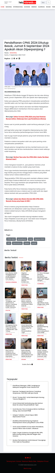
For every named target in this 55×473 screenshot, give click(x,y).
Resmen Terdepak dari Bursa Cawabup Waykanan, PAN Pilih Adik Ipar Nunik (27, 392)
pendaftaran (22, 239)
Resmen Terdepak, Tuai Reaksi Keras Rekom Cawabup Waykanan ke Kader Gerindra (11, 303)
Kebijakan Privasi (43, 461)
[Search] (44, 2)
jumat (34, 243)
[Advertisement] (27, 25)
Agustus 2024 (39, 239)
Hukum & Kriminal (11, 282)
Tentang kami (11, 461)
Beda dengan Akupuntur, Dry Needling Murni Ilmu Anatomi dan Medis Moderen (27, 353)
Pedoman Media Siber (29, 461)
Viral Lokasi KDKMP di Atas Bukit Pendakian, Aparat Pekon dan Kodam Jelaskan (28, 427)
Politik (8, 310)
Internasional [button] (18, 7)
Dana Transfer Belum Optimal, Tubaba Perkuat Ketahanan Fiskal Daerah (27, 303)
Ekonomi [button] (27, 7)
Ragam (23, 359)
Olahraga (40, 283)
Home (2, 7)
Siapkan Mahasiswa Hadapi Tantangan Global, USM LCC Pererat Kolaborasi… (26, 277)
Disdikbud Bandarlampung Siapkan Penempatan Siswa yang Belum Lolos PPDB (43, 328)
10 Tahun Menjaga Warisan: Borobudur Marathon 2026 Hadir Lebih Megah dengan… (43, 276)
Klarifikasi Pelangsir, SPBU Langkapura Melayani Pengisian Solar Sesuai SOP (26, 386)
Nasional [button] (9, 7)
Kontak (18, 461)
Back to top (27, 468)
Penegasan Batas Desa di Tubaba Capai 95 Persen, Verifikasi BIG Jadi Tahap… (11, 328)
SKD (8, 243)
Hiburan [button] (34, 7)
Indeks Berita (27, 364)
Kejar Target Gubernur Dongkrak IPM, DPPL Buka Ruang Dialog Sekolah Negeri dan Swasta (28, 434)
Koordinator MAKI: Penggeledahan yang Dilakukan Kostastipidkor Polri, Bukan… (11, 276)
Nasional (13, 53)
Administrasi (17, 243)
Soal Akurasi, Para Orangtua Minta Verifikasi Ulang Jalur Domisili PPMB (28, 410)
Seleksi (27, 243)
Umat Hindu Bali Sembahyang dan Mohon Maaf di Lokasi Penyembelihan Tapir (27, 328)
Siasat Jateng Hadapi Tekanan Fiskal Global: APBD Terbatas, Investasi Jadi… (42, 353)
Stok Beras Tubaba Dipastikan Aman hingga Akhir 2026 (43, 302)
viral (30, 239)
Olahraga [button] (41, 7)
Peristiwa (24, 285)
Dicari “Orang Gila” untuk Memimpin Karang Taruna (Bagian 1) (28, 398)
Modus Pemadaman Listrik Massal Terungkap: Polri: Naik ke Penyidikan (29, 441)
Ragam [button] (48, 7)
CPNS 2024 (11, 239)
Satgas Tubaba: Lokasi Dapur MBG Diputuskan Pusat (25, 416)
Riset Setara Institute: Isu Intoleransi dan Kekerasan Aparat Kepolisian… (12, 353)
